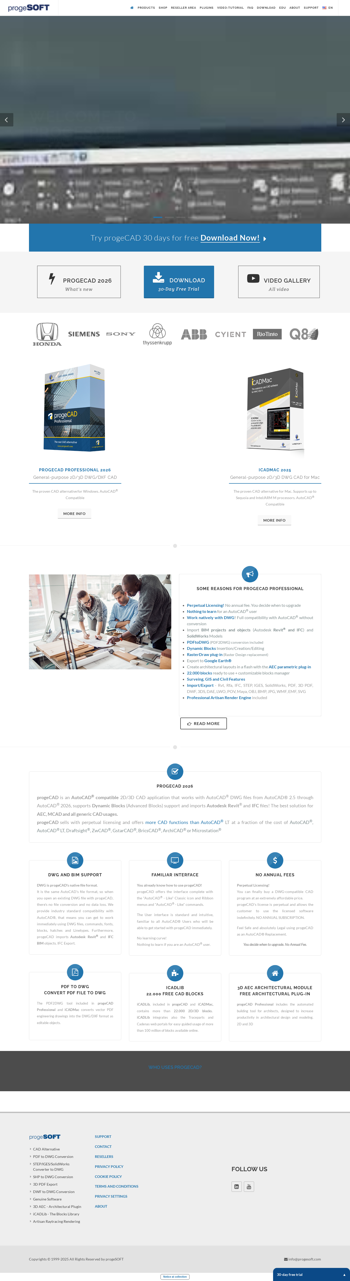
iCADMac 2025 (275, 470)
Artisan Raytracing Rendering (56, 1221)
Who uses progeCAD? (175, 1067)
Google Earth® (218, 660)
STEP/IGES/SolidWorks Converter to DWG (51, 1166)
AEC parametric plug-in (290, 666)
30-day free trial (311, 1274)
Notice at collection (175, 1276)
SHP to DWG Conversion (53, 1177)
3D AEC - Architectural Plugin (57, 1206)
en (327, 8)
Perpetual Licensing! (205, 605)
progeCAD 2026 (79, 282)
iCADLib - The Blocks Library (56, 1214)
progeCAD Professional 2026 (75, 470)
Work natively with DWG (210, 617)
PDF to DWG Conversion (53, 1156)
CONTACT (103, 1146)
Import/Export (200, 685)
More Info (74, 513)
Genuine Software (47, 1199)
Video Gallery (279, 282)
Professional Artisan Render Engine (219, 697)
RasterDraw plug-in (205, 654)
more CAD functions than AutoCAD (184, 822)
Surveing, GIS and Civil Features (216, 679)
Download (179, 282)
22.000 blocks (199, 672)
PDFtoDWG (198, 642)
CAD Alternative (46, 1149)
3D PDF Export (45, 1184)
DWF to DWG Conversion (54, 1191)
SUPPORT (103, 1136)
